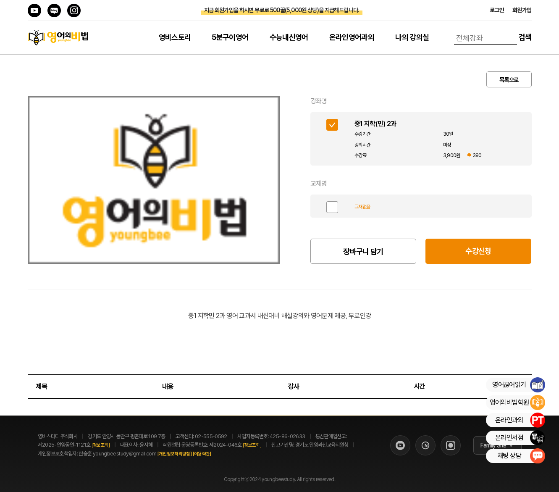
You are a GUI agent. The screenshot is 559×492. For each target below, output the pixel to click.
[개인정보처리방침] (183, 454)
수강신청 (478, 251)
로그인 (497, 10)
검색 (525, 37)
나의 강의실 (412, 37)
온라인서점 (520, 438)
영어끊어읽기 (518, 385)
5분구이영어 (230, 37)
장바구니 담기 (363, 251)
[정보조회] (101, 445)
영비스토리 (175, 37)
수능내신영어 (289, 37)
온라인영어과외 (352, 37)
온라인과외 (520, 420)
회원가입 (521, 10)
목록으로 (508, 79)
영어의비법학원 (517, 402)
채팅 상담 (521, 456)
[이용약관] (211, 454)
